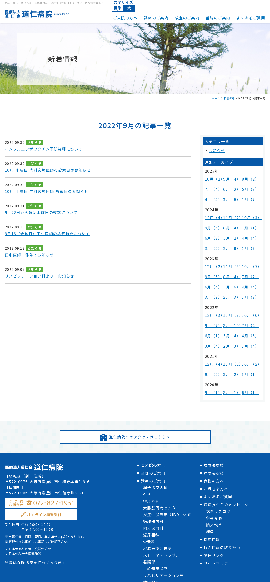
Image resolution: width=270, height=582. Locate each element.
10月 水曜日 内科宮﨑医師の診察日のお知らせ (48, 170)
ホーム (216, 98)
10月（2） (212, 176)
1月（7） (248, 189)
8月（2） (248, 176)
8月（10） (231, 278)
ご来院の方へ (125, 17)
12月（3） (212, 272)
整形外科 (151, 437)
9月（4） (230, 176)
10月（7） (249, 238)
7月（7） (248, 244)
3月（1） (248, 312)
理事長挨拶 (214, 401)
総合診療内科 (155, 423)
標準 (117, 8)
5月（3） (248, 183)
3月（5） (211, 223)
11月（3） (231, 272)
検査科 (149, 525)
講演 (210, 467)
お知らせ (34, 142)
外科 (147, 430)
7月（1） (248, 210)
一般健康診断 (155, 504)
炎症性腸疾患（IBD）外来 (167, 450)
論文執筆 (214, 461)
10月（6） (249, 272)
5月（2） (230, 217)
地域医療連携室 (157, 484)
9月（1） (211, 326)
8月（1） (230, 326)
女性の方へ (214, 417)
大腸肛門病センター (161, 444)
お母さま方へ (216, 425)
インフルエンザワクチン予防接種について (44, 149)
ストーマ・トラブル (161, 491)
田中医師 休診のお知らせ (29, 255)
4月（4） (211, 189)
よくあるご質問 (251, 17)
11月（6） (231, 238)
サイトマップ (216, 499)
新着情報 (229, 98)
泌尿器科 (151, 471)
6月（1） (211, 285)
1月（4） (248, 291)
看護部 (149, 498)
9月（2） (211, 312)
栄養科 (149, 477)
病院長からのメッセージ (226, 440)
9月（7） (211, 278)
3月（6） (230, 189)
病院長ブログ (218, 447)
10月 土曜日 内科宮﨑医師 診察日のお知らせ (47, 191)
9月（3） (211, 210)
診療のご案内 (156, 17)
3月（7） (211, 257)
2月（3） (230, 257)
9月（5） (211, 244)
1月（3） (248, 223)
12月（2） (212, 238)
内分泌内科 (153, 464)
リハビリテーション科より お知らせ (39, 276)
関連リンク (214, 491)
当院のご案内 (218, 17)
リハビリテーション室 (163, 511)
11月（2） (231, 204)
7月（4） (211, 183)
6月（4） (211, 251)
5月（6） (230, 251)
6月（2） (230, 183)
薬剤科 (149, 531)
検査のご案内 (187, 17)
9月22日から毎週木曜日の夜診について (41, 212)
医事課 (149, 538)
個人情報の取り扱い (222, 483)
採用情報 (212, 475)
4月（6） (248, 285)
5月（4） (230, 285)
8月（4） (230, 210)
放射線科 (151, 518)
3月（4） (211, 291)
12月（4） (212, 204)
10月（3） (249, 204)
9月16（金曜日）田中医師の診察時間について (47, 233)
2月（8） (230, 223)
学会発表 (214, 454)
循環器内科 (153, 457)
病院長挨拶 (214, 409)
